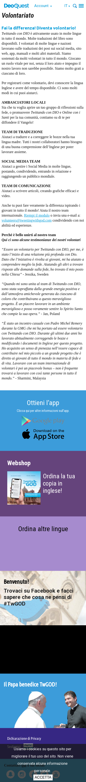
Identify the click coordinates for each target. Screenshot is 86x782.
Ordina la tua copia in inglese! (59, 483)
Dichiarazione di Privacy (24, 738)
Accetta (43, 777)
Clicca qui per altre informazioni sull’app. (43, 411)
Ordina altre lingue (43, 529)
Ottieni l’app (43, 403)
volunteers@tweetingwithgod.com (27, 220)
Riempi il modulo (37, 215)
